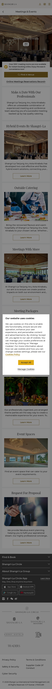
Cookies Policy (12, 354)
